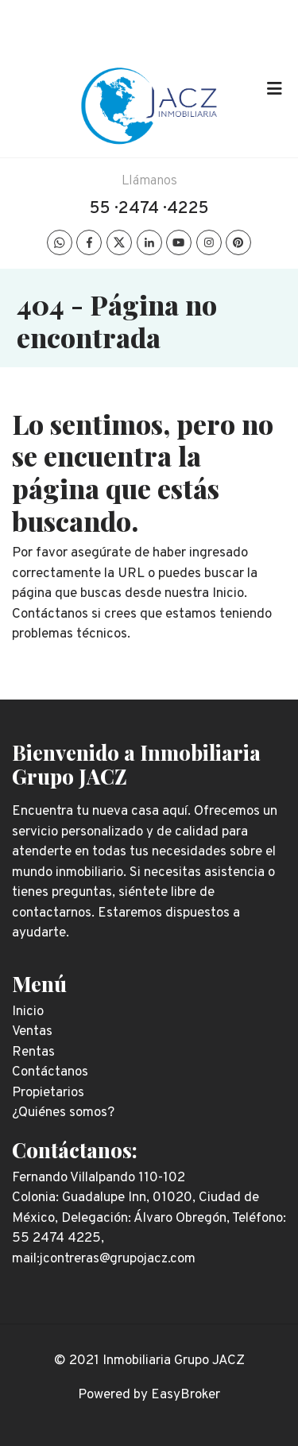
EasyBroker (185, 1395)
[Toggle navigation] (274, 89)
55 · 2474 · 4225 (149, 208)
